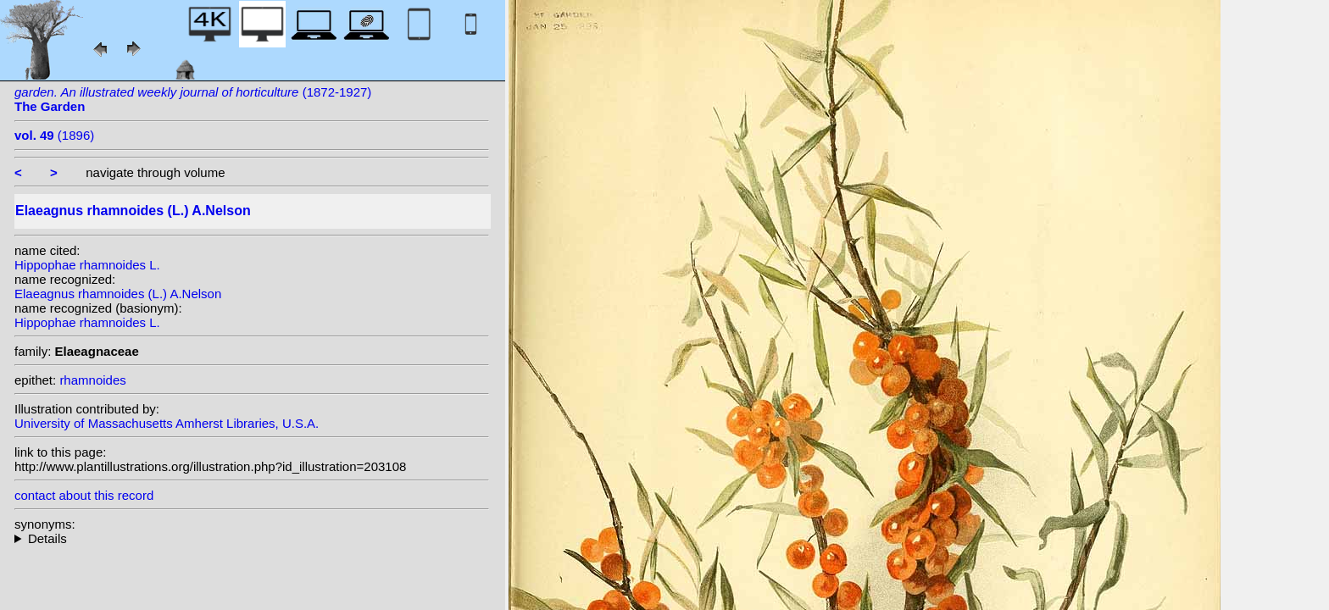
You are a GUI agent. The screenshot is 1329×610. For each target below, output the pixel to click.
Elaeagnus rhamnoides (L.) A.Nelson (117, 293)
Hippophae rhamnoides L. (87, 265)
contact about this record (83, 495)
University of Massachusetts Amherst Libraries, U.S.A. (166, 423)
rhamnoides (92, 380)
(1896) (54, 135)
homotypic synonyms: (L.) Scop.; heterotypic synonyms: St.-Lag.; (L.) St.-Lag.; (251, 538)
